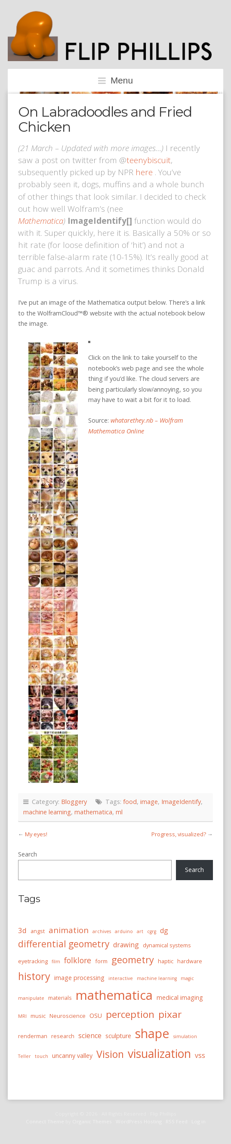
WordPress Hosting (139, 1121)
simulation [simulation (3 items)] (185, 1036)
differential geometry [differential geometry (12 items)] (63, 944)
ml (119, 812)
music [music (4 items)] (38, 1016)
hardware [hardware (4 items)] (189, 961)
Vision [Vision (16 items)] (110, 1054)
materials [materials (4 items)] (60, 998)
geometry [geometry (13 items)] (132, 959)
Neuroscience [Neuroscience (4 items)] (67, 1016)
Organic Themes (92, 1121)
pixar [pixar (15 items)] (170, 1014)
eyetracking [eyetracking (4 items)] (33, 961)
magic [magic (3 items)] (187, 978)
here (144, 172)
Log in (198, 1121)
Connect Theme (45, 1121)
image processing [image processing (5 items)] (79, 978)
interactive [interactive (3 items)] (120, 978)
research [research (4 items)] (62, 1036)
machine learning (47, 812)
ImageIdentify (181, 802)
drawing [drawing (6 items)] (126, 944)
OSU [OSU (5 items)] (95, 1015)
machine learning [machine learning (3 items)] (157, 978)
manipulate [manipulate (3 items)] (31, 998)
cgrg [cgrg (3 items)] (151, 931)
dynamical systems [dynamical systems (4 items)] (167, 945)
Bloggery (74, 802)
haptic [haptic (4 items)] (165, 961)
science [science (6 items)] (90, 1035)
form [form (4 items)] (101, 961)
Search (27, 854)
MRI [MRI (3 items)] (22, 1016)
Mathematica (40, 220)
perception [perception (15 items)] (130, 1014)
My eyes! (36, 834)
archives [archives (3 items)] (101, 931)
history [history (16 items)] (34, 976)
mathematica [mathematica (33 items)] (114, 995)
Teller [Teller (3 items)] (24, 1056)
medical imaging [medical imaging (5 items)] (180, 997)
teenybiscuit (148, 160)
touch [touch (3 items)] (41, 1056)
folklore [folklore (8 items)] (77, 960)
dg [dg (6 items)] (164, 930)
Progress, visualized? (178, 834)
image (149, 802)
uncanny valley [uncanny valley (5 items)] (72, 1055)
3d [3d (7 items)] (22, 930)
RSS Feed (177, 1121)
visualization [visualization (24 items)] (159, 1053)
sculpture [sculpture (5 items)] (118, 1036)
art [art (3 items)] (140, 931)
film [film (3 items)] (56, 961)
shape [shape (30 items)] (152, 1033)
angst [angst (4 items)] (38, 931)
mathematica (93, 812)
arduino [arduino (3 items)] (124, 931)
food (130, 802)
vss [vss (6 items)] (200, 1055)
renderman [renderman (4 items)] (32, 1036)
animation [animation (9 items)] (69, 929)
